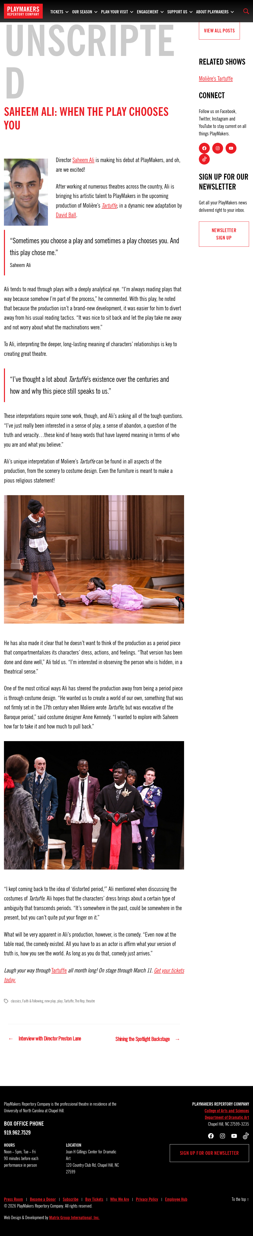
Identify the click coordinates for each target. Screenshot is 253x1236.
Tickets (56, 11)
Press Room (13, 1199)
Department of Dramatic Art (227, 1117)
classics (16, 1001)
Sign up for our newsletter (209, 1153)
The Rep (79, 1001)
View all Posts (219, 30)
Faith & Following (32, 1001)
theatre (89, 1001)
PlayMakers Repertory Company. (40, 1206)
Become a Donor (43, 1199)
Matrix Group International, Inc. (74, 1217)
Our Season (82, 11)
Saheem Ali (83, 160)
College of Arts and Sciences (227, 1111)
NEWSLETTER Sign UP (224, 234)
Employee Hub (176, 1199)
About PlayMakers (212, 11)
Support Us (177, 11)
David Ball (66, 215)
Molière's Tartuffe (216, 78)
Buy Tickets (94, 1199)
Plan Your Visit (114, 11)
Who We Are (119, 1199)
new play (50, 1001)
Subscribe (70, 1199)
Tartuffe (109, 205)
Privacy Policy (147, 1199)
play (59, 1001)
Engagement (147, 11)
